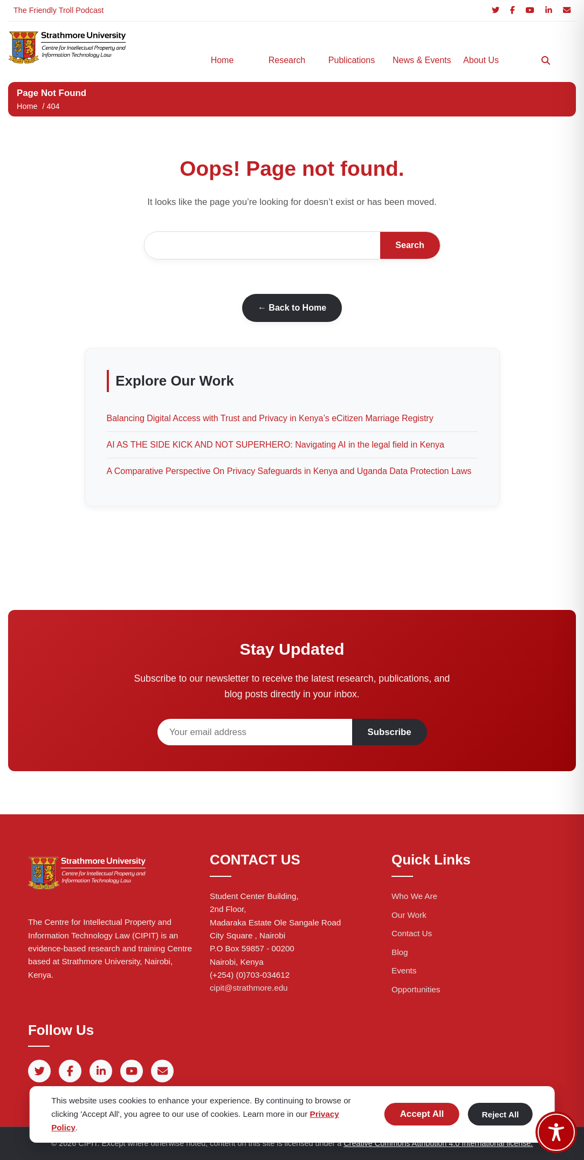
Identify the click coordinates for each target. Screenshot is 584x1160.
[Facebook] (512, 10)
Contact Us (411, 933)
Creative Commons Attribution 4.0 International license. (438, 1143)
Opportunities (415, 989)
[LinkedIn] (548, 10)
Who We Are (414, 896)
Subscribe (389, 732)
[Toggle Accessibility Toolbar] (556, 1132)
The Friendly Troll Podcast (58, 10)
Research (287, 60)
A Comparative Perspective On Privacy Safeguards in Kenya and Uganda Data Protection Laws (289, 471)
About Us (481, 60)
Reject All (500, 1114)
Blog (399, 952)
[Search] (546, 60)
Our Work (409, 914)
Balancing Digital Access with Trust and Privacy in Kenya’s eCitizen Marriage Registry (270, 418)
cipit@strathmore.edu (249, 987)
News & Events (419, 60)
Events (403, 970)
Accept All (422, 1114)
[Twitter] (495, 10)
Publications (351, 60)
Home (222, 60)
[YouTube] (530, 10)
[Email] (567, 10)
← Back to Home (292, 307)
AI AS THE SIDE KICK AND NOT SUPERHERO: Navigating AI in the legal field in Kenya (275, 444)
